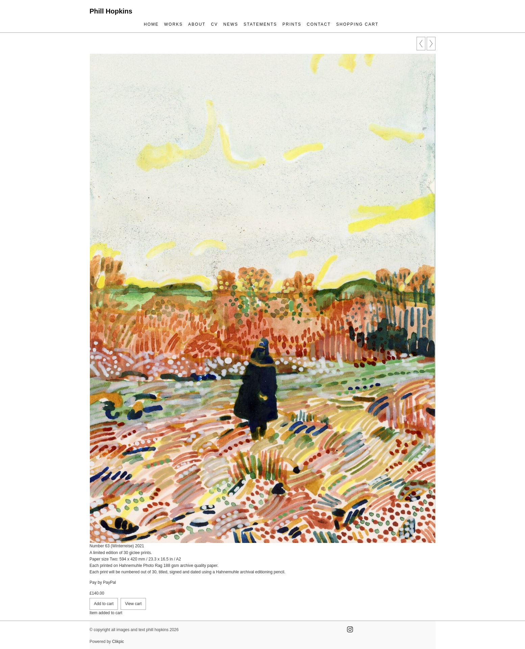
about (196, 24)
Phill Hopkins (111, 11)
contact (319, 24)
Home (151, 24)
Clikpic (118, 641)
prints (291, 24)
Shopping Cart (357, 24)
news (230, 24)
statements (260, 24)
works (173, 24)
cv (214, 24)
